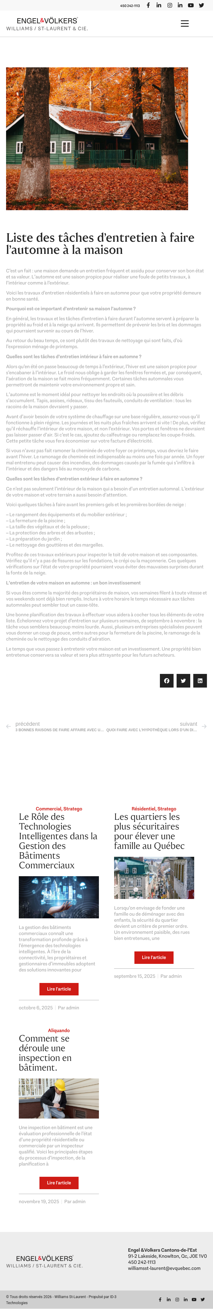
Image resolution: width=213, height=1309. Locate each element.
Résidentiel (143, 809)
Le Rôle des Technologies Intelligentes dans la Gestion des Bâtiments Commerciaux (58, 841)
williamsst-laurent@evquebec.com (164, 1268)
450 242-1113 (128, 5)
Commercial (48, 809)
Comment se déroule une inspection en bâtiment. (45, 1052)
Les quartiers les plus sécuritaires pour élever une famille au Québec (149, 831)
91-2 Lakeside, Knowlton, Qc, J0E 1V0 (167, 1256)
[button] (185, 24)
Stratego (72, 809)
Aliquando (59, 1030)
